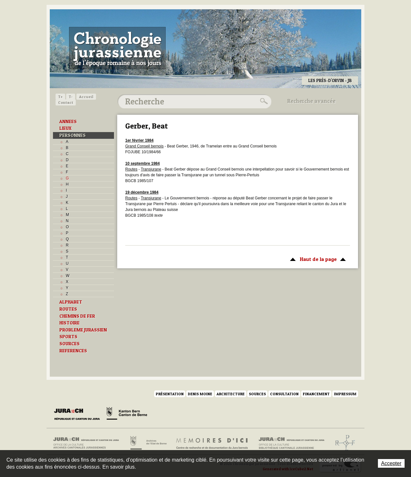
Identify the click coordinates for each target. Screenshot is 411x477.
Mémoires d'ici (212, 443)
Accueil (86, 96)
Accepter (391, 463)
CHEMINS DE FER (77, 316)
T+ (60, 96)
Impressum (345, 393)
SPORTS (68, 336)
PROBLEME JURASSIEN (83, 330)
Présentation (170, 393)
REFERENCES (73, 351)
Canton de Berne (126, 414)
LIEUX (65, 128)
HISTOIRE (69, 323)
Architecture (230, 393)
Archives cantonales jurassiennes (88, 443)
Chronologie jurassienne (117, 48)
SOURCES (69, 344)
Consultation (284, 393)
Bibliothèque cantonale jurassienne (292, 443)
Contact (65, 102)
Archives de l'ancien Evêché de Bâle (343, 443)
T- (71, 96)
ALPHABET (70, 302)
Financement (316, 393)
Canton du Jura (78, 414)
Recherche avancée (311, 101)
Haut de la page (317, 258)
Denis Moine (200, 393)
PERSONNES (72, 135)
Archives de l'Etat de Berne (148, 443)
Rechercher (263, 101)
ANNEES (68, 121)
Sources (257, 393)
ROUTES (68, 309)
